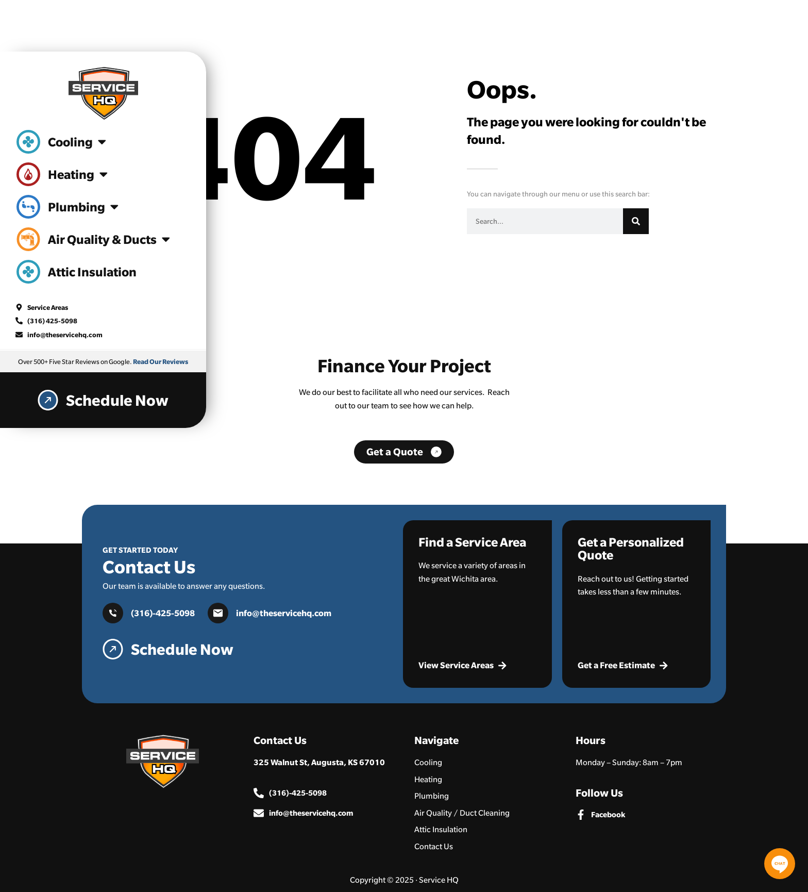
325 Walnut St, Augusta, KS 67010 (319, 762)
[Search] (636, 221)
